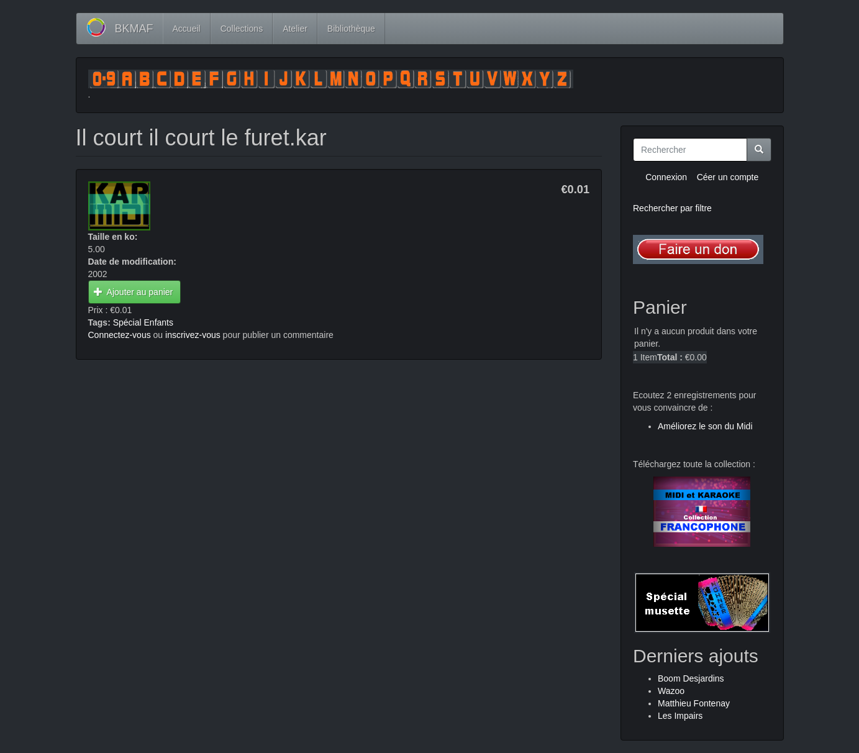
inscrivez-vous (192, 335)
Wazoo (671, 691)
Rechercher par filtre (672, 208)
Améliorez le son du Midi (705, 426)
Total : (670, 357)
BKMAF (134, 28)
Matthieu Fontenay (694, 703)
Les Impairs (680, 716)
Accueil (187, 29)
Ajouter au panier (133, 292)
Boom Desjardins (691, 678)
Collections (241, 29)
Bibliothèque (351, 29)
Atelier (295, 29)
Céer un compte (728, 177)
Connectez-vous (119, 335)
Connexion (666, 177)
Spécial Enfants (143, 322)
